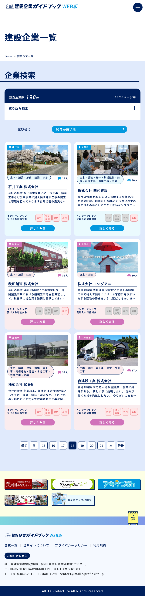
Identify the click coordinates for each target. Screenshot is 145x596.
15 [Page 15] (43, 445)
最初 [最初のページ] (24, 445)
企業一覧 (11, 545)
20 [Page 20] (91, 445)
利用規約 (99, 545)
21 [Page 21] (101, 445)
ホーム (8, 56)
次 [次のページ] (111, 445)
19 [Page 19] (82, 445)
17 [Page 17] (63, 445)
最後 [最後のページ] (121, 445)
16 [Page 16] (53, 445)
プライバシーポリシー (71, 545)
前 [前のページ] (33, 445)
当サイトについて (36, 545)
